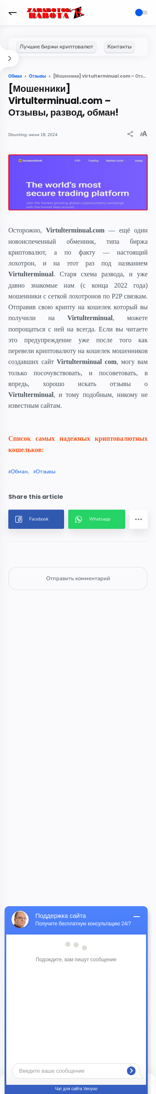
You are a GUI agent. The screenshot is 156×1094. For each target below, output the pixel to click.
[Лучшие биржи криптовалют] (56, 47)
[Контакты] (119, 47)
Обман (19, 471)
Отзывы (45, 471)
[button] (12, 12)
